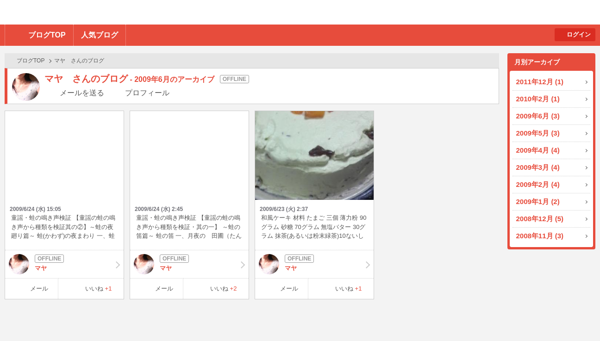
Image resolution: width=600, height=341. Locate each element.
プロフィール (147, 93)
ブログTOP (47, 35)
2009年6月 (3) (538, 116)
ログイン (579, 34)
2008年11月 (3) (540, 236)
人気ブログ (99, 35)
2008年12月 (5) (540, 219)
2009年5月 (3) (538, 133)
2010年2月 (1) (538, 99)
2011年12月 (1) (540, 82)
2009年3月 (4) (538, 167)
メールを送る (82, 93)
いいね (98, 288)
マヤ (64, 264)
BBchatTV (132, 12)
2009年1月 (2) (538, 201)
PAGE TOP (574, 315)
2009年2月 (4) (538, 184)
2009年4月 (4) (538, 150)
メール (39, 288)
